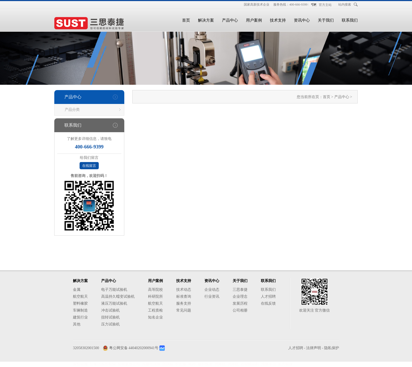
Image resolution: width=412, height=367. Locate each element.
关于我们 (326, 20)
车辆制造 (80, 310)
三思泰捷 (240, 290)
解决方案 (206, 20)
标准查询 (183, 297)
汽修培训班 (151, 364)
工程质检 (155, 310)
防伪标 (168, 364)
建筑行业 (80, 317)
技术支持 (278, 20)
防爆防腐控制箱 (103, 364)
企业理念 (240, 297)
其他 (76, 324)
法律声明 (313, 348)
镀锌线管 (205, 364)
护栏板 (181, 364)
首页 (186, 20)
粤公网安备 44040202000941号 (134, 348)
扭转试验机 (110, 317)
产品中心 (230, 20)
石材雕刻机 (250, 364)
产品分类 (72, 110)
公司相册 (240, 310)
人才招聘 (268, 297)
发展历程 (240, 303)
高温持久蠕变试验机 (118, 297)
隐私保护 (331, 348)
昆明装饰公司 (129, 364)
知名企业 (155, 317)
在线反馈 (268, 303)
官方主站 (325, 5)
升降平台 (268, 364)
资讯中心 (302, 20)
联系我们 (350, 20)
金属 (76, 290)
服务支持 (183, 303)
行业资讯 (211, 297)
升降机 (220, 364)
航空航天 (80, 297)
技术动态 (183, 290)
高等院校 (155, 290)
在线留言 (89, 166)
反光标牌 (285, 364)
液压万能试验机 (114, 303)
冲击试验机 (110, 310)
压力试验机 (110, 324)
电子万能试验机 (114, 290)
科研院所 (155, 297)
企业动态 (211, 290)
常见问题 (183, 310)
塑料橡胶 (80, 303)
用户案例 (254, 20)
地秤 (192, 364)
